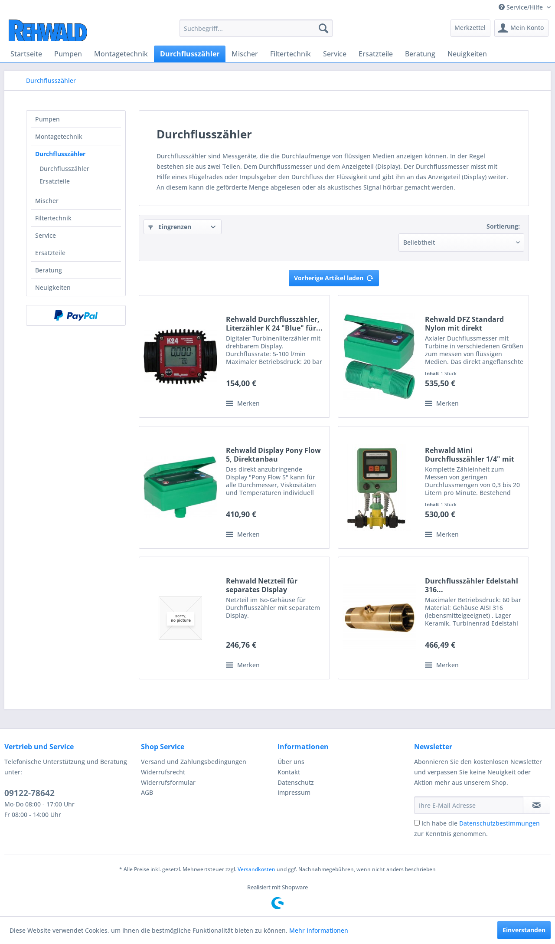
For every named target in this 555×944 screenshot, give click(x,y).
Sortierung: (503, 226)
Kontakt (289, 772)
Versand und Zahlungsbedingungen (193, 761)
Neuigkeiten (53, 287)
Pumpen (47, 119)
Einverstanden (524, 930)
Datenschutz (296, 782)
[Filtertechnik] (290, 54)
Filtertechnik (53, 218)
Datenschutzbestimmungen (499, 823)
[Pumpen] (68, 54)
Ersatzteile (54, 181)
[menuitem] (256, 28)
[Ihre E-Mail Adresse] (468, 805)
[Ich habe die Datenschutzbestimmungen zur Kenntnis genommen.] (417, 823)
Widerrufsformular (168, 782)
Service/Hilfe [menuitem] (522, 7)
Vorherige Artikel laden (334, 276)
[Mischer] (244, 54)
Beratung (48, 270)
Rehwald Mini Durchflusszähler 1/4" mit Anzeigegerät (469, 454)
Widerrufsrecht (163, 772)
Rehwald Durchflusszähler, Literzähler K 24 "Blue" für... (274, 323)
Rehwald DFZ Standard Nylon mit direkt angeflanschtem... (464, 323)
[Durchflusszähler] (189, 54)
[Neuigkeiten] (467, 54)
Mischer (47, 201)
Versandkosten (256, 869)
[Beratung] (420, 54)
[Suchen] (323, 28)
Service (45, 235)
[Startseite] (26, 54)
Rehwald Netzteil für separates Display (261, 585)
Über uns (291, 761)
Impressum (294, 792)
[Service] (335, 54)
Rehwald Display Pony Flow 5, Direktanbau (273, 454)
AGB (147, 792)
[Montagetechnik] (121, 54)
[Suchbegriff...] (256, 28)
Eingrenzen (169, 227)
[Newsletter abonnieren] (536, 805)
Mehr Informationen (318, 930)
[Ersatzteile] (376, 54)
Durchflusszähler (60, 154)
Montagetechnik (58, 136)
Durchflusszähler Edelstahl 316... (471, 585)
